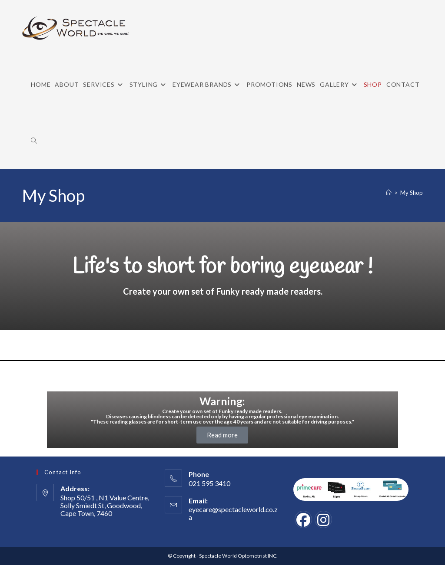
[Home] (389, 192)
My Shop (411, 192)
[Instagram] (323, 519)
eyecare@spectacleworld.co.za (233, 513)
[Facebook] (303, 519)
